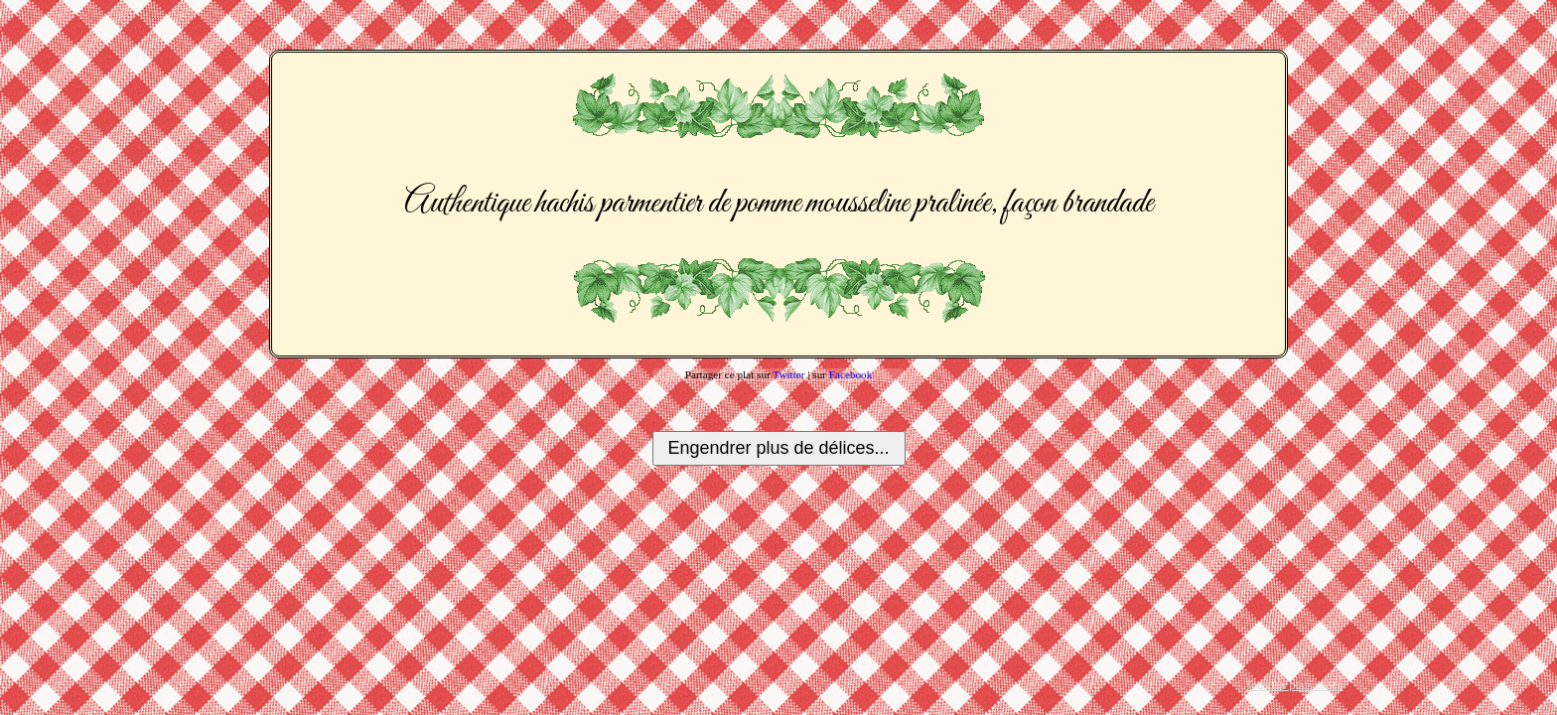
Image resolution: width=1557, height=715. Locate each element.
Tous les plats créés (1294, 685)
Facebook (851, 374)
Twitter (788, 374)
